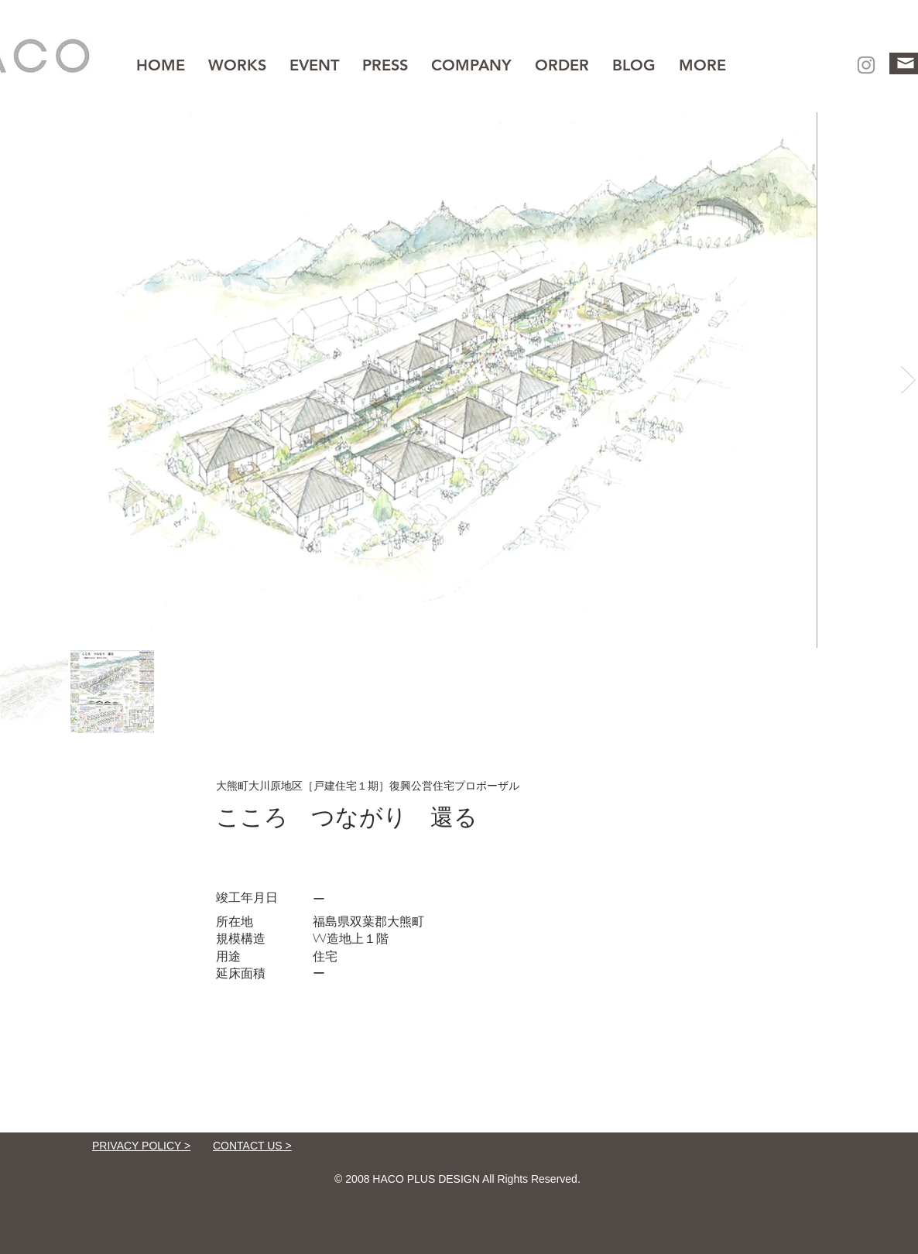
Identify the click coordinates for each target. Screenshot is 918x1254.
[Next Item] (908, 380)
